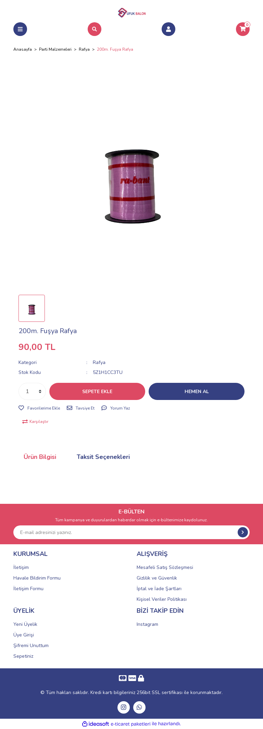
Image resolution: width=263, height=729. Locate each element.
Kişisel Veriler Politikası (162, 599)
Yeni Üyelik (25, 624)
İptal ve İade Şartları (159, 588)
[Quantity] (32, 391)
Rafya (99, 362)
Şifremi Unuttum (31, 645)
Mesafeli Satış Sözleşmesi (165, 567)
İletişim (21, 567)
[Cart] (243, 29)
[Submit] (243, 532)
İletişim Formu (28, 588)
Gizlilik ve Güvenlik (157, 578)
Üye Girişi (23, 635)
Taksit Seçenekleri (103, 457)
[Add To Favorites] (39, 408)
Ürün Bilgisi (40, 457)
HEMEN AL (197, 391)
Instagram (147, 624)
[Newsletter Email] (131, 532)
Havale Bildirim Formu (37, 578)
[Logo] (131, 11)
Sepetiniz (23, 656)
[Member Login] (168, 29)
